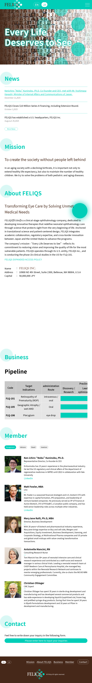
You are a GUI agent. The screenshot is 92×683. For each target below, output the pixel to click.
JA (44, 5)
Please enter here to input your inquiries (46, 640)
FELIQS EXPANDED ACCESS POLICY (23, 259)
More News (11, 129)
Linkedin (28, 478)
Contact (83, 661)
